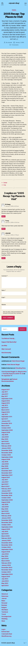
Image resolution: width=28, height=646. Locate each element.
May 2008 (4, 466)
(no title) (4, 345)
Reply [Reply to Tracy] (3, 228)
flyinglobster (5, 379)
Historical (4, 594)
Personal (4, 603)
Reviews (4, 605)
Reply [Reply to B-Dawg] (3, 216)
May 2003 (4, 583)
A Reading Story (20, 368)
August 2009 (5, 432)
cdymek (10, 42)
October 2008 (6, 455)
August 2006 (5, 502)
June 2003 (5, 581)
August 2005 (5, 529)
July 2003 (4, 579)
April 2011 (4, 419)
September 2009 (7, 430)
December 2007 (6, 470)
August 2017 (5, 389)
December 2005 (6, 520)
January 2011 (5, 421)
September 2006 (7, 500)
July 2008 (4, 461)
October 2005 (6, 525)
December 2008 (6, 450)
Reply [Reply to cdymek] (3, 258)
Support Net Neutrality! (9, 342)
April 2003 (4, 585)
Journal (3, 598)
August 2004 (5, 552)
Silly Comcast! (6, 349)
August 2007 (5, 477)
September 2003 (7, 574)
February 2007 (6, 488)
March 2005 (5, 536)
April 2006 (4, 511)
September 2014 (6, 398)
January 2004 (6, 565)
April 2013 (4, 407)
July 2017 (4, 392)
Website (3, 304)
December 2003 (6, 567)
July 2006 (4, 504)
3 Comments (15, 45)
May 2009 (4, 439)
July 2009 (4, 434)
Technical (4, 612)
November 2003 (6, 570)
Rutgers (4, 607)
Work (3, 621)
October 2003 (6, 572)
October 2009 (6, 428)
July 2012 (4, 414)
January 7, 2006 (19, 42)
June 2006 (5, 506)
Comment (4, 276)
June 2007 (5, 482)
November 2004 (6, 545)
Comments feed (6, 634)
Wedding (4, 618)
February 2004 (6, 563)
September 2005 (7, 527)
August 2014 (5, 401)
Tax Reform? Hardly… (8, 338)
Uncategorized (6, 616)
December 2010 (6, 423)
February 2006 (6, 515)
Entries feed (5, 631)
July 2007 (4, 479)
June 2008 (5, 464)
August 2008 (5, 459)
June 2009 (5, 437)
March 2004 (5, 561)
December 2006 (6, 493)
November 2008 (6, 452)
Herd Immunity (6, 352)
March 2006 (5, 513)
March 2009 (5, 443)
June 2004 (5, 554)
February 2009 (6, 446)
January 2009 (6, 448)
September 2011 (6, 416)
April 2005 (4, 534)
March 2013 (5, 410)
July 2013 (4, 405)
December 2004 (6, 543)
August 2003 (5, 576)
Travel (14, 10)
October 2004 (6, 547)
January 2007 (6, 491)
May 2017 (4, 396)
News (3, 600)
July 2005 (4, 531)
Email (3, 297)
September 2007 (7, 475)
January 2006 (6, 518)
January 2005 (6, 540)
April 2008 (4, 468)
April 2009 (4, 441)
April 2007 (4, 484)
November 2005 (6, 522)
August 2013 (5, 403)
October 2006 (6, 497)
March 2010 (5, 425)
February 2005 (6, 538)
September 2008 (7, 457)
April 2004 (4, 558)
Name (3, 290)
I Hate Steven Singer (18, 361)
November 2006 (6, 495)
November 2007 (6, 473)
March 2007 (5, 486)
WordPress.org (6, 636)
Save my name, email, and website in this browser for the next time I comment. (13, 312)
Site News (4, 609)
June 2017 (4, 394)
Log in (3, 629)
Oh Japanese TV (6, 375)
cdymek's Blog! (14, 3)
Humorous (4, 596)
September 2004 (7, 549)
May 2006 (4, 509)
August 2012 (5, 412)
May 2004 (4, 556)
